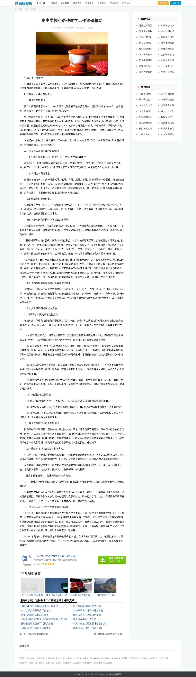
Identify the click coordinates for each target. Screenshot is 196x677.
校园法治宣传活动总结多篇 (87, 615)
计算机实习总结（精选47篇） (88, 628)
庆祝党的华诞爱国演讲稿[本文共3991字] (145, 119)
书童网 (68, 658)
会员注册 (175, 3)
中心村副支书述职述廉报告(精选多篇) (167, 33)
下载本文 (89, 28)
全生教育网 (87, 663)
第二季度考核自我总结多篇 (87, 606)
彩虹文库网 (23, 663)
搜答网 (31, 663)
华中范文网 (77, 658)
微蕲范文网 (163, 658)
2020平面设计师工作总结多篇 (88, 610)
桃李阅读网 (105, 658)
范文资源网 (143, 658)
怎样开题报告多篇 (167, 74)
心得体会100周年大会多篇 (145, 136)
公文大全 (126, 3)
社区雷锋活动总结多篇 (38, 634)
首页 (25, 9)
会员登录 (163, 3)
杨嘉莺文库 (153, 658)
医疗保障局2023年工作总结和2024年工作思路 (44, 619)
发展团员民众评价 (167, 125)
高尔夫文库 (77, 663)
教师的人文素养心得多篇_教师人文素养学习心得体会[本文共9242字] (145, 130)
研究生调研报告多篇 (145, 62)
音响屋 (21, 658)
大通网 (124, 658)
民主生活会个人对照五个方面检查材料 (145, 101)
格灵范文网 (116, 658)
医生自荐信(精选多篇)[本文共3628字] (145, 113)
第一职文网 (40, 663)
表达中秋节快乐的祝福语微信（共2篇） (145, 96)
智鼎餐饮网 (67, 663)
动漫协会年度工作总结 (84, 619)
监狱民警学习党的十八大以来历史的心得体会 (167, 56)
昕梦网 (58, 663)
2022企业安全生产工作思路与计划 (145, 56)
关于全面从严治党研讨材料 (167, 68)
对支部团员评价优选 (145, 45)
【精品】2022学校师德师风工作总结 (39, 606)
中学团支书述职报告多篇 (145, 39)
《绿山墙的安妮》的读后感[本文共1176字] (167, 101)
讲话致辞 (114, 3)
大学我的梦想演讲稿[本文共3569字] (167, 96)
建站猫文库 (92, 674)
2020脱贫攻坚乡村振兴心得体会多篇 (145, 107)
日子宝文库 (132, 658)
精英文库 (96, 658)
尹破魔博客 (29, 658)
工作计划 (41, 3)
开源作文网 (40, 658)
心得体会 (89, 3)
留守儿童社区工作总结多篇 (35, 615)
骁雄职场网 (50, 663)
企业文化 (102, 3)
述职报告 (65, 3)
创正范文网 (107, 663)
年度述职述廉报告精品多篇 (167, 27)
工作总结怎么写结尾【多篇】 (36, 628)
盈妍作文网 (60, 658)
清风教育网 (97, 663)
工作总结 (53, 3)
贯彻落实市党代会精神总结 (110, 634)
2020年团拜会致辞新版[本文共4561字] (167, 136)
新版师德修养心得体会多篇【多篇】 (167, 51)
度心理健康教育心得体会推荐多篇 (145, 51)
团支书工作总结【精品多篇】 (145, 68)
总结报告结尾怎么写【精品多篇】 (38, 623)
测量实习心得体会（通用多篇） (167, 107)
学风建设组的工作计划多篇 (167, 39)
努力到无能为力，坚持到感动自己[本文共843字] (145, 125)
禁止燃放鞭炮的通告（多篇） (145, 33)
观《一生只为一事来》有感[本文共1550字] (167, 113)
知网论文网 (87, 658)
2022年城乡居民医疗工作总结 (36, 610)
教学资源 (77, 3)
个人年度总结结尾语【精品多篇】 (90, 623)
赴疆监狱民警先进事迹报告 (145, 27)
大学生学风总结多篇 (167, 45)
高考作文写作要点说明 (145, 74)
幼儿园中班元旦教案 (167, 130)
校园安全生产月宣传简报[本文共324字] (167, 119)
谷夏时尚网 (50, 658)
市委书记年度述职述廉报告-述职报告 (167, 62)
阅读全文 (80, 28)
